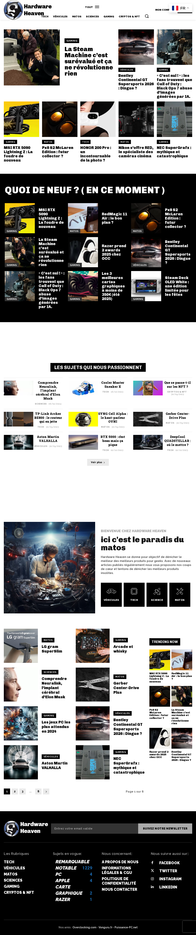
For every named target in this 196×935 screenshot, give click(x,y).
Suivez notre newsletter (165, 828)
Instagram (170, 879)
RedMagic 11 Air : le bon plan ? (114, 218)
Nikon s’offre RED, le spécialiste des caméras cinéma (136, 151)
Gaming (71, 40)
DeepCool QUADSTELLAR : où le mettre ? (177, 441)
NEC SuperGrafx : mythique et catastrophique (174, 151)
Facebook (169, 863)
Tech (85, 142)
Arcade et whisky (123, 648)
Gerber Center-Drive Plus (177, 416)
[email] (94, 828)
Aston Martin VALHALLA (48, 439)
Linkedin (168, 887)
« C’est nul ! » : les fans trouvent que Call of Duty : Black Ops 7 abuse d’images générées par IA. (174, 86)
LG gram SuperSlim (52, 648)
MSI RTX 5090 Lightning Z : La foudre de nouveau (18, 154)
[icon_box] (111, 595)
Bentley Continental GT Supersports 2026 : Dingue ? (136, 81)
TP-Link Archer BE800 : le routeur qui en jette (48, 418)
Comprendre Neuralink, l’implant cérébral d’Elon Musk (48, 390)
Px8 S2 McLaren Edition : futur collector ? (57, 151)
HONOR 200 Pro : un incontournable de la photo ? (95, 154)
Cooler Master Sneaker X (112, 385)
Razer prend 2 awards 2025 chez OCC (114, 252)
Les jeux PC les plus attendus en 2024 (56, 727)
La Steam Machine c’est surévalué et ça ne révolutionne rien (89, 61)
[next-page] (46, 791)
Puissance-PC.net (126, 927)
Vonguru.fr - (107, 927)
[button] (147, 16)
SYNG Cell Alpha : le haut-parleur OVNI (112, 418)
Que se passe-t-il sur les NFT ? (177, 385)
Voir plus (98, 462)
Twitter (168, 871)
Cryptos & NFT (177, 392)
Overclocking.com (85, 927)
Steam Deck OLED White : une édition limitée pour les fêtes (177, 286)
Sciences (41, 404)
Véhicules (126, 70)
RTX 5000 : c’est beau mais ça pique (112, 441)
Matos (48, 142)
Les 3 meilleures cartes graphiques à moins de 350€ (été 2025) (113, 286)
